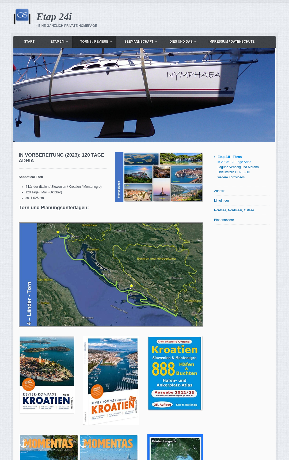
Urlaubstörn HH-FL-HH (234, 172)
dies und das (180, 41)
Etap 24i (54, 16)
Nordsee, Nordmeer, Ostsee (234, 210)
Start (29, 41)
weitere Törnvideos (231, 177)
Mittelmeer (221, 201)
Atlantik (219, 191)
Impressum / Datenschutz (231, 41)
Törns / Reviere (94, 41)
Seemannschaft (139, 41)
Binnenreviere (224, 220)
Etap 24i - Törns (230, 157)
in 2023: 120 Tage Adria (234, 162)
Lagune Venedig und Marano (238, 167)
